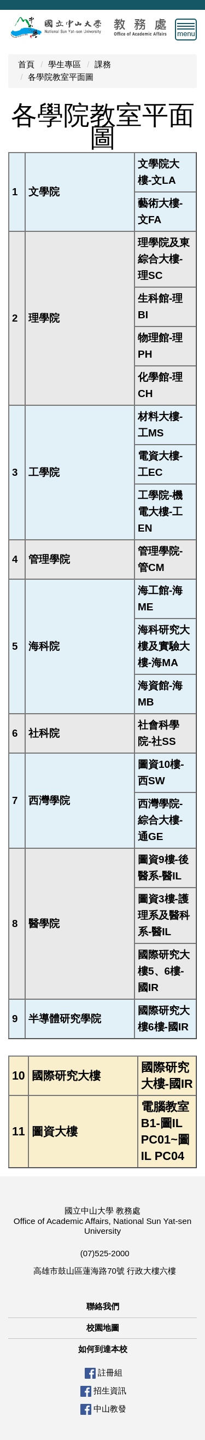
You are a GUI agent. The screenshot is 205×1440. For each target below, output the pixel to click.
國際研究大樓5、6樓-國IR (164, 971)
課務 (103, 64)
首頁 (26, 64)
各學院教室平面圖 (60, 76)
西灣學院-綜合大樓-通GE (160, 820)
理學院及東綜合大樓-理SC (164, 259)
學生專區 (64, 64)
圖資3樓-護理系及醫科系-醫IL (164, 915)
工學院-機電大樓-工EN (160, 511)
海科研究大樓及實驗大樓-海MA (164, 646)
